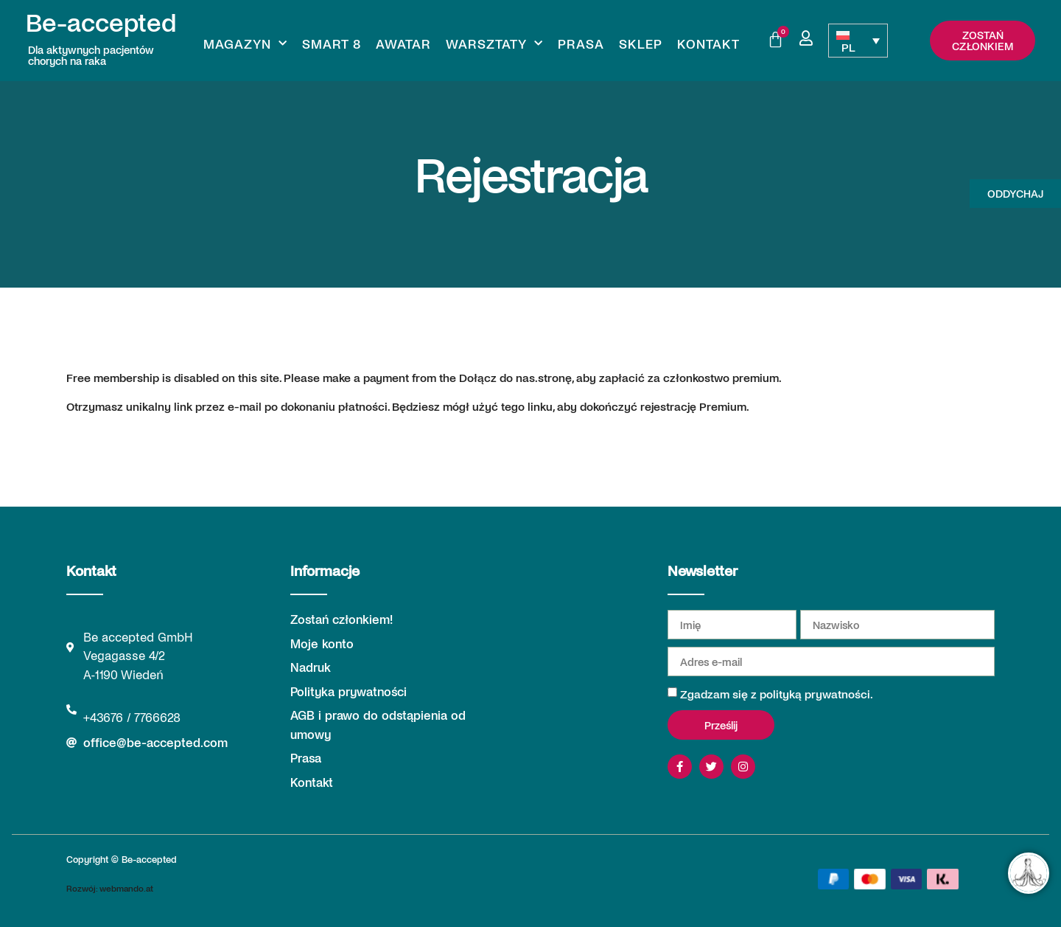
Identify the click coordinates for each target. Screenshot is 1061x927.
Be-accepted (101, 21)
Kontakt (708, 43)
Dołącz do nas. (498, 377)
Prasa (581, 43)
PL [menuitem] (848, 47)
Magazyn (245, 43)
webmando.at (126, 888)
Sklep (640, 43)
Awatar (403, 43)
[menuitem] (857, 41)
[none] (857, 41)
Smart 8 (331, 43)
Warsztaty (494, 43)
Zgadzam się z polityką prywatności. (776, 694)
